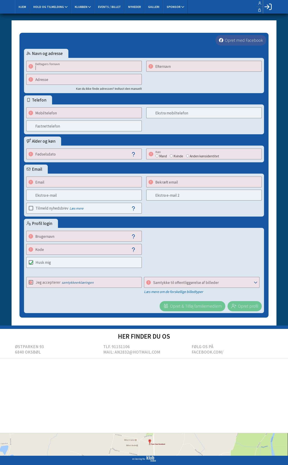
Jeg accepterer (65, 282)
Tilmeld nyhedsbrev (60, 208)
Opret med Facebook (244, 40)
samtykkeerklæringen (78, 282)
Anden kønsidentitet (204, 156)
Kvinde (178, 156)
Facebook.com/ (207, 352)
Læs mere (77, 208)
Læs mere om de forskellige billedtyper (173, 291)
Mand (163, 156)
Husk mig (43, 262)
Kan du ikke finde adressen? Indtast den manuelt (109, 89)
